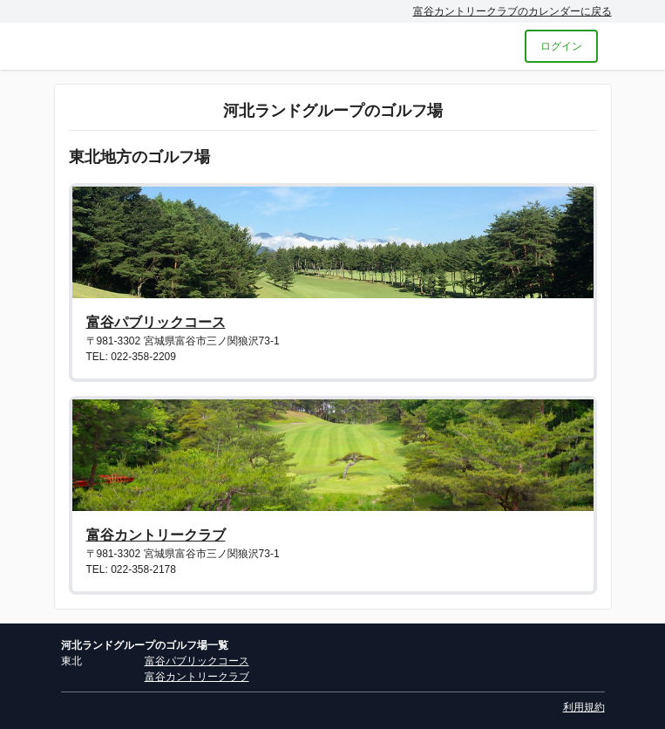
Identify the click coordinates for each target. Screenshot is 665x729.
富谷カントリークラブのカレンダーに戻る (512, 11)
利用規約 (584, 707)
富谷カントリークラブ (156, 535)
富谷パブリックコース (156, 322)
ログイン (561, 46)
